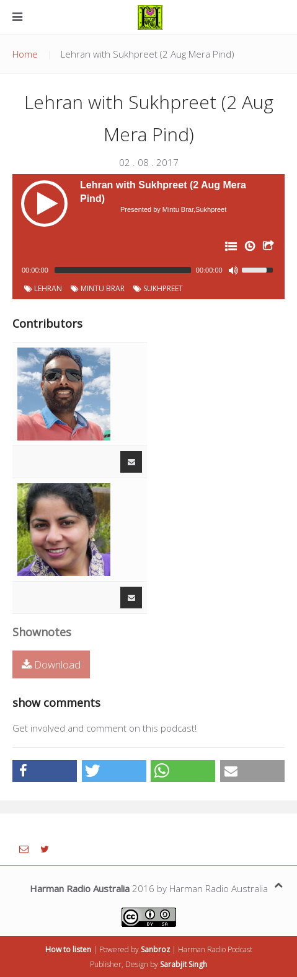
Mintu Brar (98, 288)
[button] (44, 771)
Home (25, 54)
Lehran (43, 288)
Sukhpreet (158, 288)
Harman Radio (202, 949)
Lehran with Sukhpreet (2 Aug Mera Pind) (163, 192)
